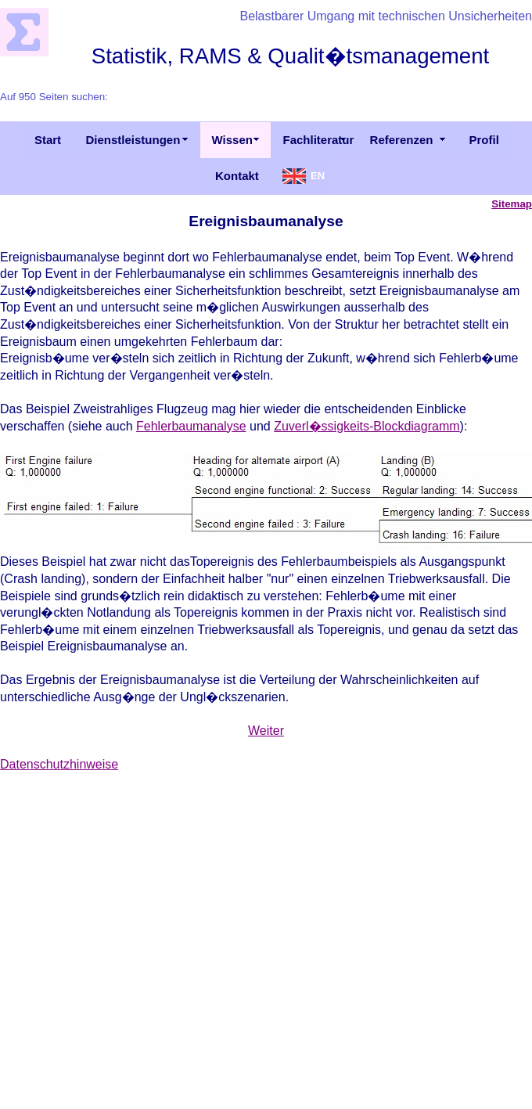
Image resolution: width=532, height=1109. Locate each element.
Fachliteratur (318, 139)
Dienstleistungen (133, 139)
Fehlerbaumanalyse (191, 426)
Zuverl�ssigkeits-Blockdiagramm (366, 426)
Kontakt (237, 175)
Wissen (232, 139)
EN (318, 176)
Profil (484, 139)
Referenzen (401, 139)
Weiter (266, 730)
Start (47, 139)
